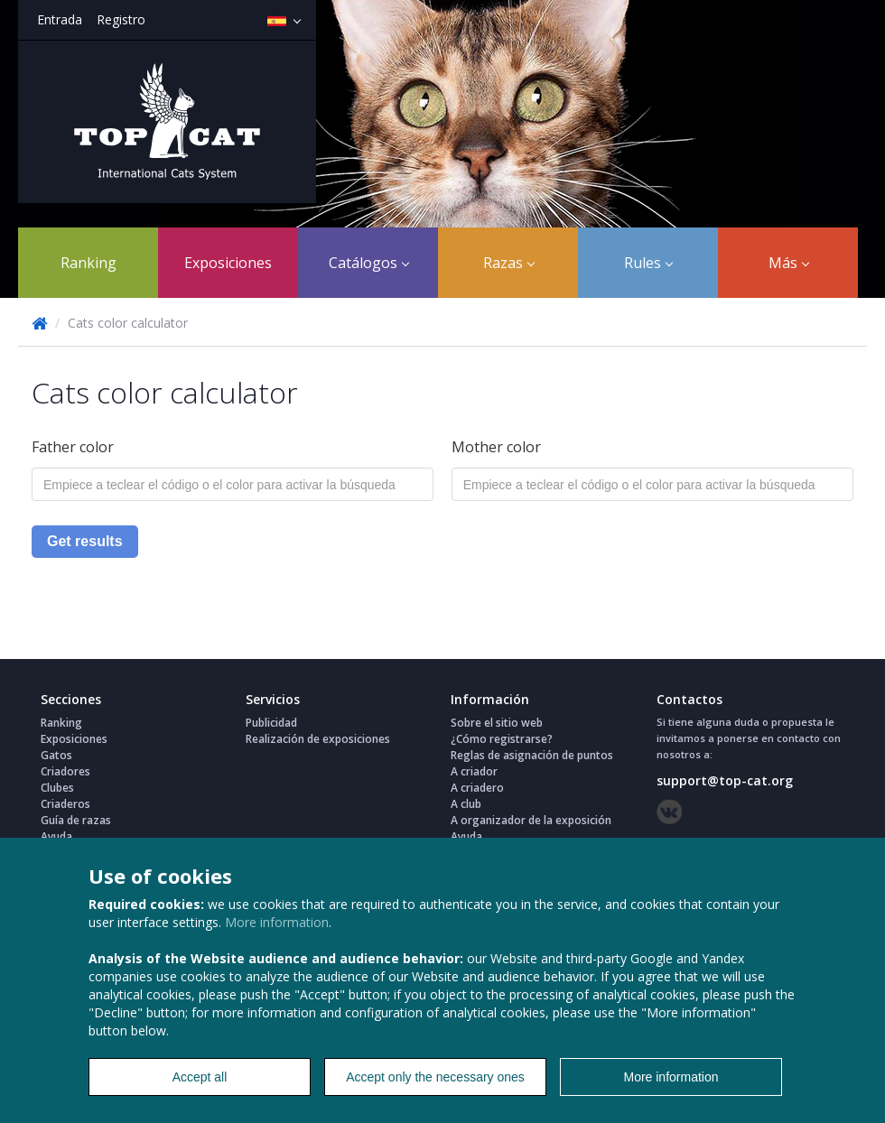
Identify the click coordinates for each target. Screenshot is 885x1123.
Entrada (59, 19)
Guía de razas (76, 820)
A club (466, 804)
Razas (509, 263)
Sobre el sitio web (497, 722)
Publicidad (271, 722)
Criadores (65, 771)
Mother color (496, 447)
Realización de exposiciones (318, 739)
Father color (73, 447)
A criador (474, 771)
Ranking (88, 263)
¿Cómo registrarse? (502, 739)
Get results (85, 541)
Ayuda (56, 836)
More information (277, 922)
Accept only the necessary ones (435, 1077)
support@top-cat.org (725, 780)
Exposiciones (228, 263)
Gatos (56, 755)
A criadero (477, 787)
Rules (648, 263)
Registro (121, 19)
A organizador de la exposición (531, 820)
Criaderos (65, 804)
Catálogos (369, 263)
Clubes (57, 787)
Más (789, 263)
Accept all (200, 1077)
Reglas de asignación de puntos (532, 755)
